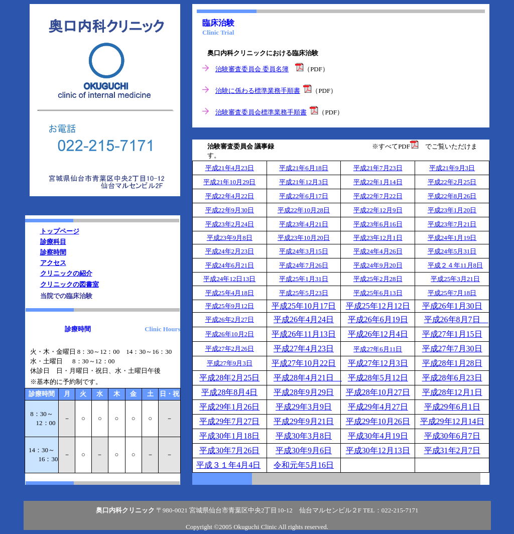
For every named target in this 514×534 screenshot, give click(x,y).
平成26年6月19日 (378, 319)
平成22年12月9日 (378, 210)
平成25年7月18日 (452, 293)
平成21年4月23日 (229, 168)
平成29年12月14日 (452, 421)
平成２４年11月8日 (455, 265)
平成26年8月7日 (456, 319)
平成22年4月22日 (229, 196)
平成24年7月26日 (303, 265)
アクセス (53, 262)
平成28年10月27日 (378, 392)
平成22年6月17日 (303, 196)
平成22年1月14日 (378, 182)
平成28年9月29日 (304, 392)
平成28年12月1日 (452, 392)
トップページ (59, 231)
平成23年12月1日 (378, 237)
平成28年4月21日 (308, 377)
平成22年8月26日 (452, 196)
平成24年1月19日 (452, 237)
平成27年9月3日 (229, 363)
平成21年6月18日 (303, 168)
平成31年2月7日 (452, 450)
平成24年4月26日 (378, 251)
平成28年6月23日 (452, 377)
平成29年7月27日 (229, 421)
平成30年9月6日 (304, 450)
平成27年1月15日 (452, 334)
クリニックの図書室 (69, 284)
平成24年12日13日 (229, 279)
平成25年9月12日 (229, 306)
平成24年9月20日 (378, 265)
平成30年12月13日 (378, 450)
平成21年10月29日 (229, 182)
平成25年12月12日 (378, 306)
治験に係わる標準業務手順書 (257, 90)
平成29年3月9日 (304, 407)
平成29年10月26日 (378, 421)
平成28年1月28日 (452, 363)
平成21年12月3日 (303, 182)
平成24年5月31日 (452, 251)
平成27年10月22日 (304, 363)
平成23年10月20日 (304, 237)
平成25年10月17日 (304, 306)
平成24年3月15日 (303, 251)
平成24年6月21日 (229, 265)
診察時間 (53, 252)
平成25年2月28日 (378, 279)
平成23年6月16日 (378, 224)
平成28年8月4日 (229, 392)
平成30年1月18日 (229, 436)
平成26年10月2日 (229, 334)
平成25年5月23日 (303, 293)
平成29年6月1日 (452, 407)
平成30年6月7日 (452, 436)
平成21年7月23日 (378, 168)
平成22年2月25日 (452, 182)
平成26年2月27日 (229, 319)
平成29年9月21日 (304, 421)
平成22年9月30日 (229, 210)
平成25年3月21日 (455, 279)
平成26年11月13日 (303, 334)
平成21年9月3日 (452, 168)
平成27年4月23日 (304, 348)
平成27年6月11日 (377, 349)
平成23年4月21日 (303, 224)
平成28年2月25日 (229, 377)
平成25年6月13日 (378, 293)
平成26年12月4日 (378, 334)
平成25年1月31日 (303, 279)
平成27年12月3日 (378, 363)
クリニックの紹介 (66, 273)
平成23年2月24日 (229, 224)
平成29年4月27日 (378, 407)
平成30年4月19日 (378, 436)
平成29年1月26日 (229, 407)
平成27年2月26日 (229, 348)
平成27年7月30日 (452, 348)
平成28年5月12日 (378, 377)
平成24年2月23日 (229, 251)
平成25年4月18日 (229, 293)
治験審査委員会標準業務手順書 (261, 112)
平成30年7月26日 (229, 450)
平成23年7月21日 (452, 224)
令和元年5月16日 (304, 465)
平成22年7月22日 (378, 196)
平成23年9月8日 (229, 237)
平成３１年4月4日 (228, 465)
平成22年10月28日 (304, 210)
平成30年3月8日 (304, 436)
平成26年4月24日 (304, 319)
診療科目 (53, 241)
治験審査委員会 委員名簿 (252, 69)
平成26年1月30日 (452, 306)
